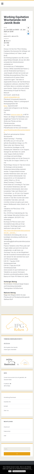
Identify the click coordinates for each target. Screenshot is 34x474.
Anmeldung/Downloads (10, 397)
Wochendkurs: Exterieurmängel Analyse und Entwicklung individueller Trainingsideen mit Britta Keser (16, 286)
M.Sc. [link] (5, 106)
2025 (8, 45)
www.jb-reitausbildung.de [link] (12, 97)
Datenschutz (7, 431)
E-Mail (6, 42)
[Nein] (32, 469)
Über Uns (6, 410)
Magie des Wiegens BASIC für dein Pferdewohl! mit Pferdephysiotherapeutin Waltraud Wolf (17, 297)
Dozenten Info (7, 401)
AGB (5, 435)
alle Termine (7, 343)
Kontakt (6, 406)
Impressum (7, 427)
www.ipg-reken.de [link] (16, 114)
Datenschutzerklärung (19, 471)
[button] (28, 31)
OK (10, 471)
